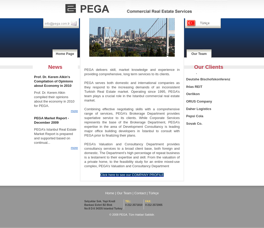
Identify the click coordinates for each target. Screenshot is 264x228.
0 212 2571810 (134, 203)
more (74, 111)
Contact (140, 193)
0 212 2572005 (153, 203)
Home (109, 193)
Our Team (199, 54)
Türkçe (153, 193)
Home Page (65, 54)
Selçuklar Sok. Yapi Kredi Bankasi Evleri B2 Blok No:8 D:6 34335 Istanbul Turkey (103, 205)
